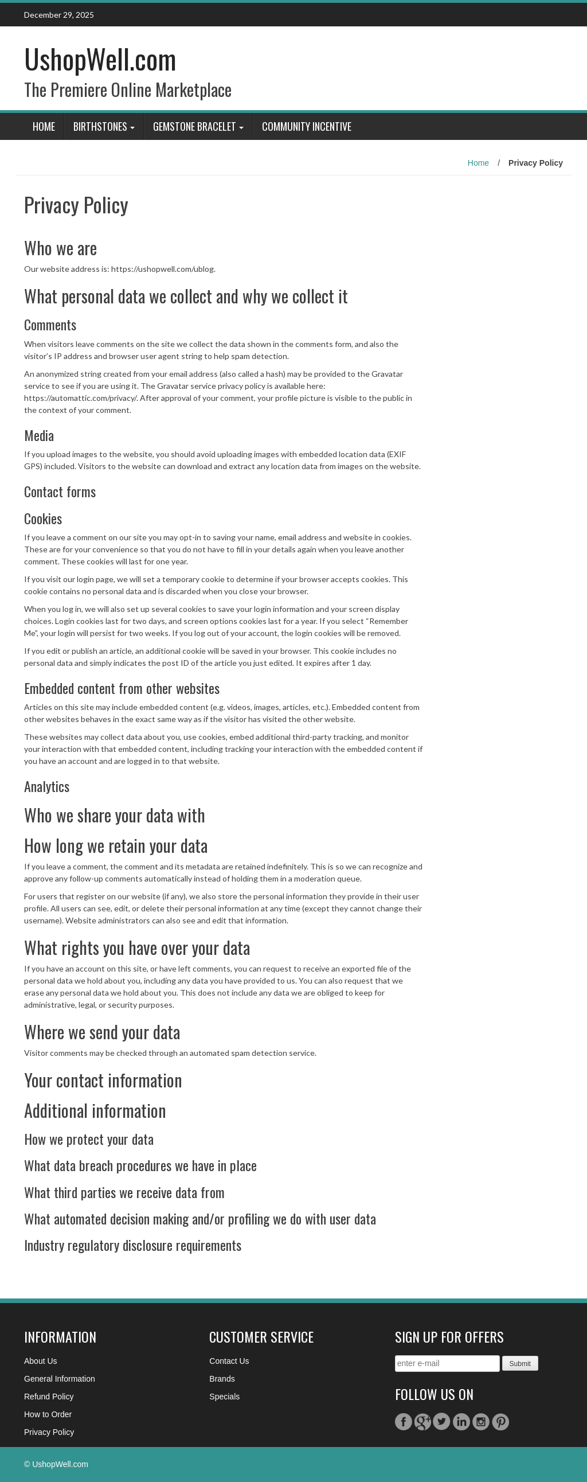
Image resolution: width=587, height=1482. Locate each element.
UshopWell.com (100, 58)
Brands (221, 1378)
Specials (224, 1396)
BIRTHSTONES (100, 126)
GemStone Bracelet (194, 126)
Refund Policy (48, 1396)
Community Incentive (306, 126)
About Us (40, 1361)
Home (44, 126)
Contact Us (229, 1361)
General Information (59, 1378)
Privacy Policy (49, 1432)
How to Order (48, 1414)
